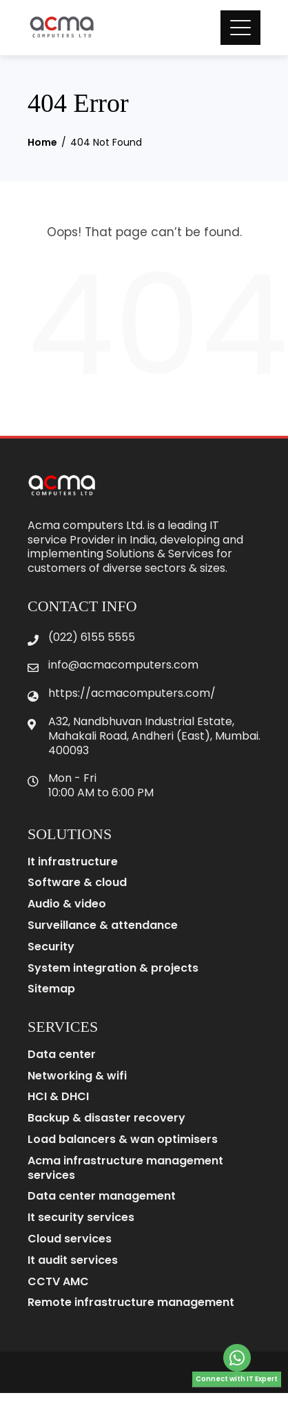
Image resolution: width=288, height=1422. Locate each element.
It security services (81, 1218)
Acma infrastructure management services (125, 1168)
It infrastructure (73, 862)
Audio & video (67, 904)
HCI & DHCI (58, 1097)
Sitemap (51, 989)
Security (51, 947)
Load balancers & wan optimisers (123, 1140)
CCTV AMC (58, 1282)
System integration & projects (113, 968)
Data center (62, 1055)
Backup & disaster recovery (106, 1118)
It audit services (73, 1260)
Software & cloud (77, 883)
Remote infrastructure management (131, 1303)
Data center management (102, 1196)
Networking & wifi (77, 1076)
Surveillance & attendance (103, 926)
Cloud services (70, 1239)
